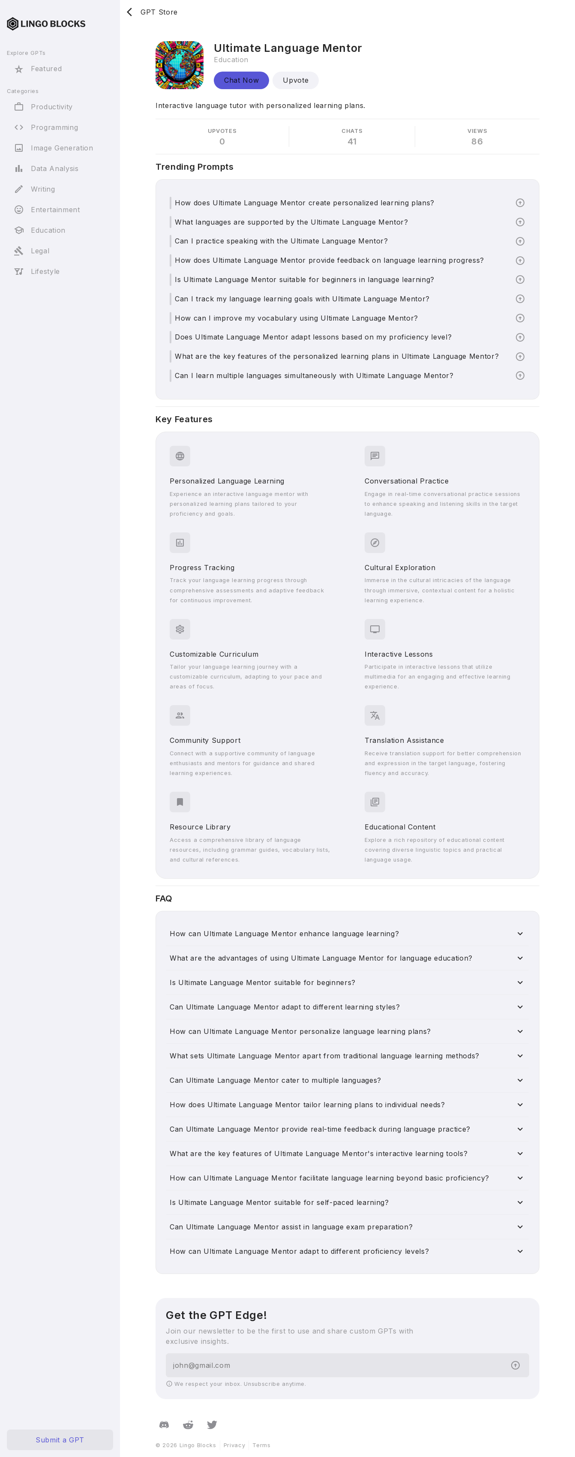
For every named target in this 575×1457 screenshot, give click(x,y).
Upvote (295, 80)
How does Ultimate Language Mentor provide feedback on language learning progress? (329, 260)
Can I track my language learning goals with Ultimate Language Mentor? (302, 298)
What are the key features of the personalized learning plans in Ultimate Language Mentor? (337, 356)
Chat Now (241, 80)
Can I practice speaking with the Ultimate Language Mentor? (281, 241)
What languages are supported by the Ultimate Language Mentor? (291, 222)
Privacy (235, 1445)
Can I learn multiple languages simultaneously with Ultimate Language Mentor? (314, 375)
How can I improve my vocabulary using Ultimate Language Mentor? (296, 318)
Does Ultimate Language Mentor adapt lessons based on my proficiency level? (313, 337)
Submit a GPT (60, 1440)
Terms (261, 1445)
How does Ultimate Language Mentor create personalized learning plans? (304, 202)
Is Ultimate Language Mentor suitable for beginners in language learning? (304, 279)
